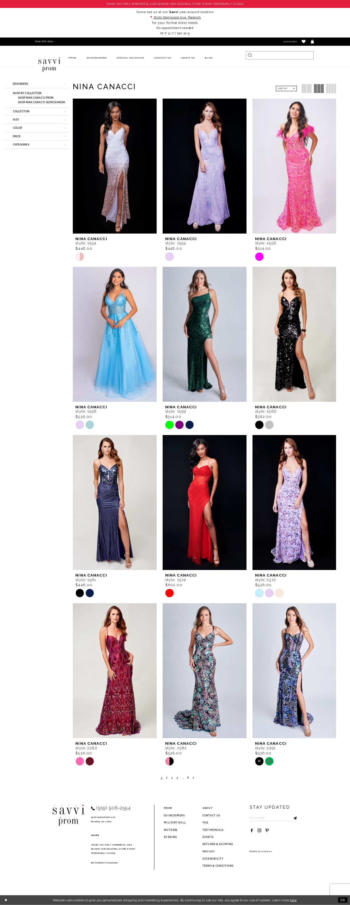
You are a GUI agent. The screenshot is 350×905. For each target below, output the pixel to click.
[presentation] (115, 166)
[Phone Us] (43, 42)
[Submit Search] (250, 55)
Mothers (170, 830)
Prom (168, 808)
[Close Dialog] (6, 900)
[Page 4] (177, 778)
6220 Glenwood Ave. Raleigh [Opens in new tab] (177, 17)
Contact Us (211, 815)
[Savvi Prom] (49, 64)
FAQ (205, 822)
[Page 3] (172, 778)
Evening (170, 837)
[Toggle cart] (312, 42)
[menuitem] (72, 58)
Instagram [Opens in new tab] (97, 863)
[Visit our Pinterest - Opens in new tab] (267, 831)
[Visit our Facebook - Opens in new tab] (252, 831)
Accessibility (212, 858)
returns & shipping (217, 844)
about (207, 808)
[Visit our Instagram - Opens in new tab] (259, 831)
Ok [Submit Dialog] (342, 900)
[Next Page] (193, 778)
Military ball (175, 822)
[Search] (279, 55)
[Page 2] (167, 778)
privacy (208, 851)
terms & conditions (217, 865)
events (208, 837)
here (293, 900)
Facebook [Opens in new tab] (112, 863)
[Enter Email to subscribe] (273, 817)
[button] (303, 42)
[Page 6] (188, 778)
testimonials (212, 830)
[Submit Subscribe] (292, 817)
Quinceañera (174, 815)
